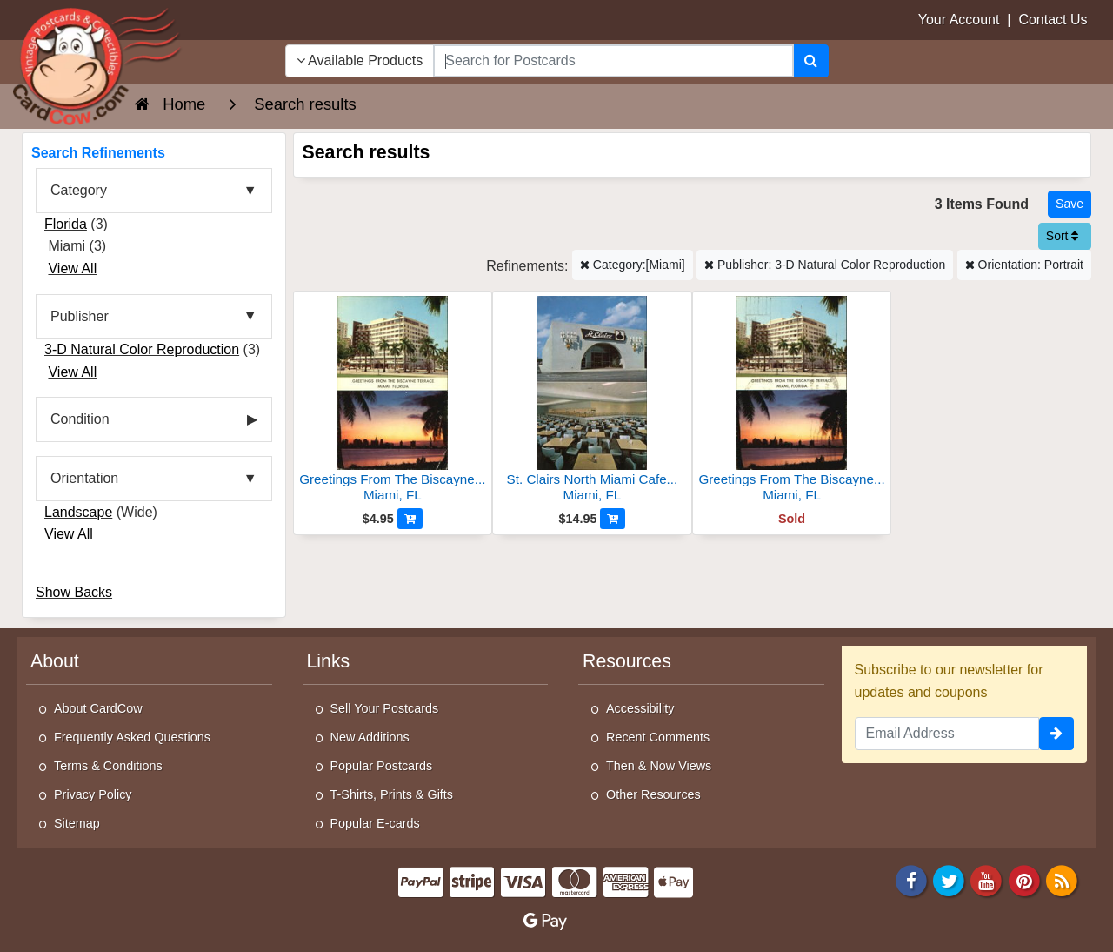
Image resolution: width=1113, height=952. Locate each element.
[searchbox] (613, 60)
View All (72, 268)
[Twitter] (948, 880)
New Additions (370, 737)
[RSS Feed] (1061, 880)
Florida (65, 224)
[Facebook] (911, 880)
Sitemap (77, 823)
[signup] (1056, 733)
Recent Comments (658, 737)
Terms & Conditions (108, 766)
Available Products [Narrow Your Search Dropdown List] (360, 60)
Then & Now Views (658, 766)
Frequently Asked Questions (132, 737)
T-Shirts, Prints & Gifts (392, 794)
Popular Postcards (381, 766)
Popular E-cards (375, 823)
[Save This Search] (1069, 204)
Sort (1062, 236)
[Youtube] (987, 880)
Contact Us (1052, 19)
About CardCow (98, 708)
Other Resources (653, 794)
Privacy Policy (93, 794)
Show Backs (74, 592)
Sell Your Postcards (384, 708)
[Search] (811, 60)
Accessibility (640, 708)
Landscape (78, 512)
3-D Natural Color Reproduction (141, 349)
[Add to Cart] (410, 518)
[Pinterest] (1024, 880)
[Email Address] (947, 733)
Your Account (959, 19)
